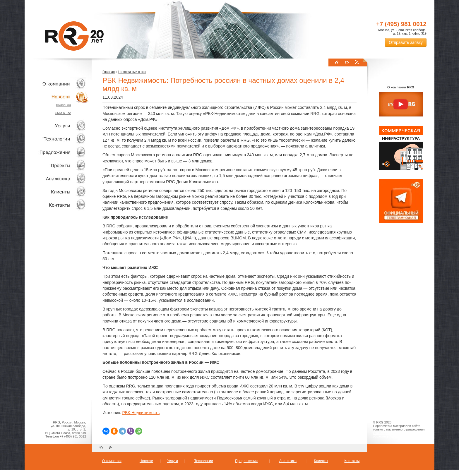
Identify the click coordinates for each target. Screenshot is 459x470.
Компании (63, 105)
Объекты (57, 152)
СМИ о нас (63, 113)
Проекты (57, 165)
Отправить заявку (406, 42)
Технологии (57, 138)
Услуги (57, 125)
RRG (74, 36)
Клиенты (57, 191)
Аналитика (57, 178)
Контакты (57, 204)
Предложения (246, 461)
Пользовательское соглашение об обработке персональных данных (398, 434)
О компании (57, 83)
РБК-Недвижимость (141, 412)
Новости (58, 96)
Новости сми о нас (132, 71)
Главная (108, 71)
